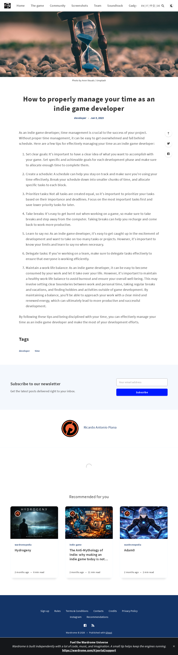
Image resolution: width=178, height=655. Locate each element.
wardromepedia (23, 544)
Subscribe (142, 392)
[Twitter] (168, 143)
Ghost (109, 632)
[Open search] (163, 6)
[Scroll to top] (168, 133)
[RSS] (93, 625)
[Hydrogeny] (34, 563)
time (37, 350)
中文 (152, 5)
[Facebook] (168, 153)
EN (142, 5)
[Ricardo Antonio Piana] (70, 428)
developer (80, 117)
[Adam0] (144, 563)
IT (147, 5)
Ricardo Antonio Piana (100, 427)
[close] (174, 646)
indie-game (76, 544)
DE (158, 5)
